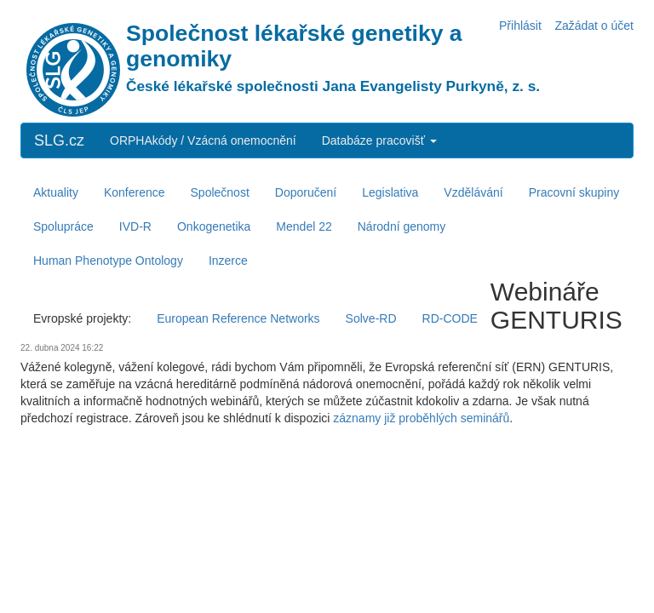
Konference (134, 192)
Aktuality (55, 192)
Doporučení (305, 192)
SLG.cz (59, 140)
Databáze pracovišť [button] (379, 140)
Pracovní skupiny (574, 192)
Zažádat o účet (594, 25)
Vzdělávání (473, 192)
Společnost (220, 192)
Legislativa (390, 192)
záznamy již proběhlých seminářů (421, 418)
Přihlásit (520, 25)
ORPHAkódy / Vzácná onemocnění (203, 140)
